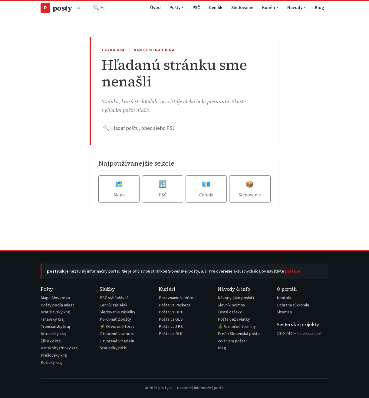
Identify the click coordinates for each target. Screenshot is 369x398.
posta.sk (293, 271)
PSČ (196, 8)
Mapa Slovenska (55, 298)
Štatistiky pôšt (113, 348)
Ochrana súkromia (293, 305)
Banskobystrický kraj (59, 348)
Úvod (155, 8)
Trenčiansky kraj (55, 326)
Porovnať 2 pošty (115, 319)
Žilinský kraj (51, 341)
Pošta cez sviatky (234, 319)
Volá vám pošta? (232, 341)
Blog (319, 8)
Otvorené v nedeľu (117, 341)
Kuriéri (268, 8)
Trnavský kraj (52, 319)
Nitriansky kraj (53, 334)
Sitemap (284, 312)
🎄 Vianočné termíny (237, 326)
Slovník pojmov (231, 305)
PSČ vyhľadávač (114, 298)
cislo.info (299, 333)
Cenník (215, 8)
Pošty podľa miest (57, 305)
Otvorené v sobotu (117, 334)
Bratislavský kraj (55, 312)
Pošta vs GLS (171, 319)
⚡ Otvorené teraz (117, 326)
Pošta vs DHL (171, 334)
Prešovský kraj (54, 355)
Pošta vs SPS (171, 326)
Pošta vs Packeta (174, 305)
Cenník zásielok (113, 305)
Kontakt (284, 298)
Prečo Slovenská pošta (239, 334)
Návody (294, 8)
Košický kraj (51, 362)
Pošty (175, 8)
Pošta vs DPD (171, 312)
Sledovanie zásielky (117, 312)
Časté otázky (230, 312)
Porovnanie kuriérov (177, 298)
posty (60, 8)
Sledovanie (242, 8)
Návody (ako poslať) (236, 298)
